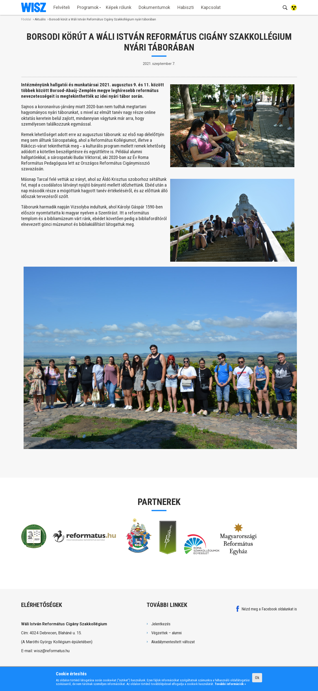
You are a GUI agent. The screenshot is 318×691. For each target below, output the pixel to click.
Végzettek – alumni (166, 633)
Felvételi (61, 7)
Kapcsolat (211, 7)
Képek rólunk (118, 7)
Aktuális (40, 19)
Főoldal (26, 19)
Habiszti (185, 7)
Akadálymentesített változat (173, 642)
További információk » (230, 684)
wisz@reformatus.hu (52, 650)
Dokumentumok (154, 7)
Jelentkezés (160, 624)
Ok (257, 677)
